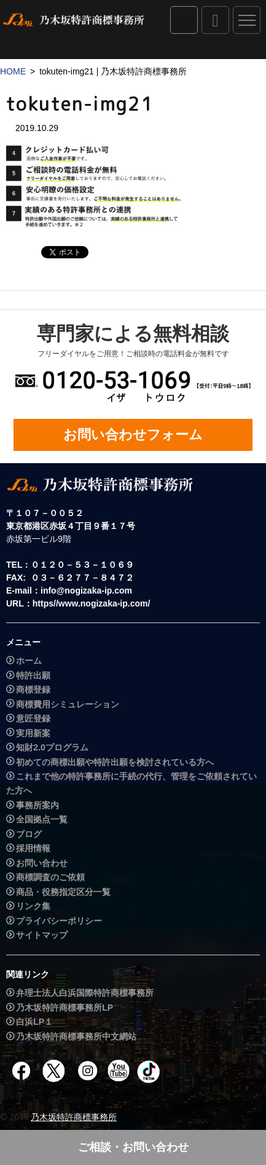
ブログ (29, 834)
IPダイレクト (184, 20)
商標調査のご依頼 (50, 877)
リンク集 (33, 906)
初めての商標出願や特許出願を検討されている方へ (115, 762)
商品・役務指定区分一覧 (63, 892)
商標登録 (33, 689)
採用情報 (33, 849)
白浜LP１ (34, 1022)
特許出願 (33, 675)
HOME (13, 71)
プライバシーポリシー (59, 921)
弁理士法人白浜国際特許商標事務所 (85, 993)
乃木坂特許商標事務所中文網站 (76, 1036)
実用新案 (33, 733)
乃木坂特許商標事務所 (74, 1117)
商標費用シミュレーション (67, 704)
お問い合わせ (42, 863)
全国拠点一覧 (42, 820)
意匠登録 (33, 718)
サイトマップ (42, 935)
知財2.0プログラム (52, 747)
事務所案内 (37, 805)
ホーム (29, 661)
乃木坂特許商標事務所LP (64, 1007)
